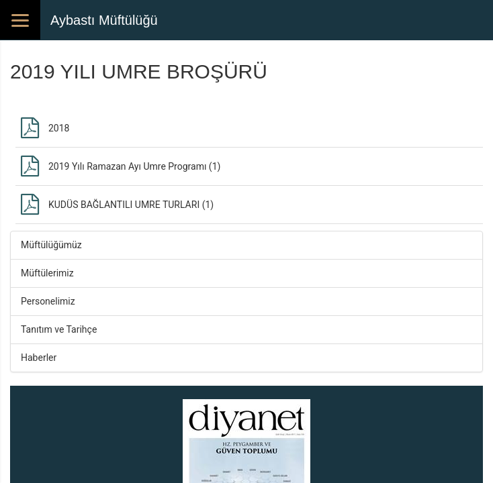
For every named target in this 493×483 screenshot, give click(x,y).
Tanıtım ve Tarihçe (59, 329)
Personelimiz (48, 301)
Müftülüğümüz (51, 244)
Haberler (38, 357)
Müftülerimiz (47, 273)
